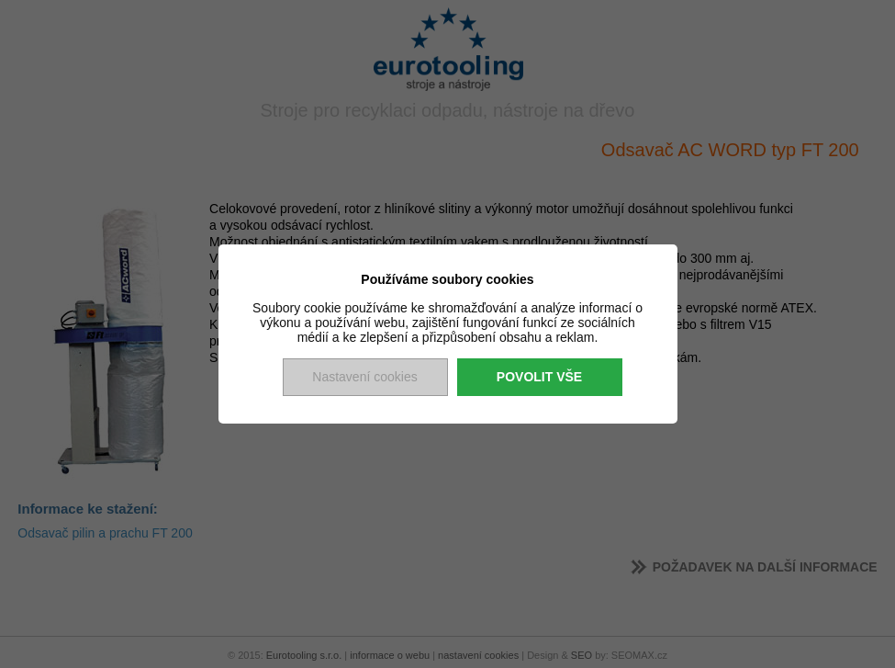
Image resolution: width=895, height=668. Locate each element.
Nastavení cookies (364, 376)
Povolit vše (539, 376)
